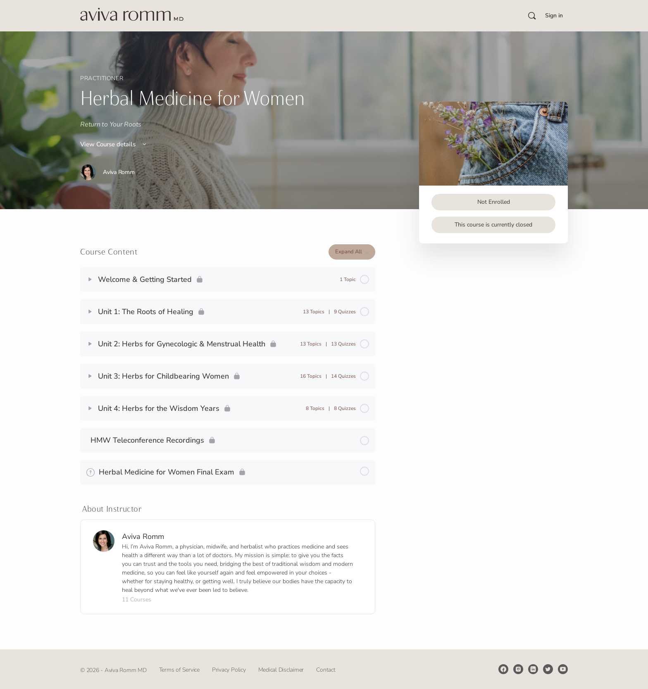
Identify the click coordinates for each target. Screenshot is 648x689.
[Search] (532, 16)
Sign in (554, 15)
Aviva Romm (143, 536)
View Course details (114, 144)
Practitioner (101, 78)
